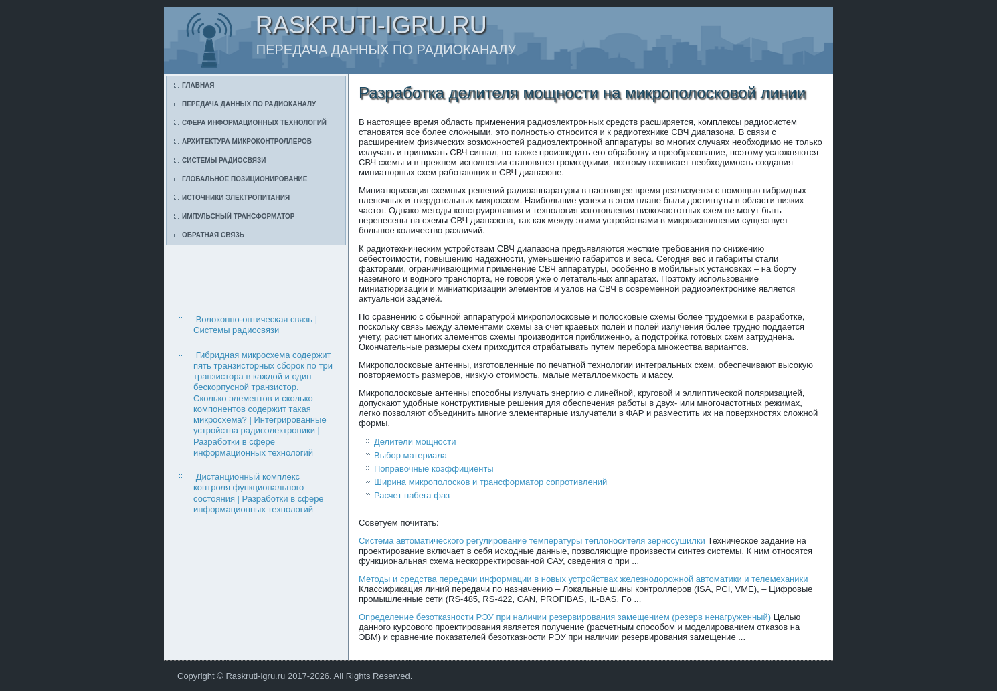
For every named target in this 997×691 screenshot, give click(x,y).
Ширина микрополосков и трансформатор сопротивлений (490, 482)
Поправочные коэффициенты (434, 469)
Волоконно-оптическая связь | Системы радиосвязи (255, 324)
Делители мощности (415, 442)
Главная (198, 85)
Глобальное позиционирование (244, 179)
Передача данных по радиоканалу (249, 104)
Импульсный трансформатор (238, 216)
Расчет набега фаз (412, 495)
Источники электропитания (236, 197)
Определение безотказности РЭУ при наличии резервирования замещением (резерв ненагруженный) (565, 617)
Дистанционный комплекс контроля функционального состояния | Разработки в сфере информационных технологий (258, 493)
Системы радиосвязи (224, 160)
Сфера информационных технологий (254, 122)
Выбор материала (410, 455)
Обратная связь (213, 235)
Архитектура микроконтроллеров (247, 141)
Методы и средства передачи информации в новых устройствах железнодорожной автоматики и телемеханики (583, 579)
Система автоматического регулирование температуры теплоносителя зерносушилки (532, 541)
